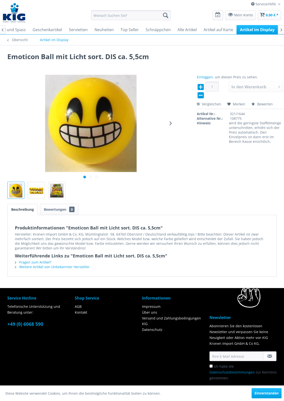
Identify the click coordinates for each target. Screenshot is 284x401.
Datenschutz (152, 329)
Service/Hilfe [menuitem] (264, 4)
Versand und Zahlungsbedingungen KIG (171, 321)
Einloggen (205, 77)
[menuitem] (130, 15)
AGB (78, 306)
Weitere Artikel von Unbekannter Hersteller (52, 266)
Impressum (151, 306)
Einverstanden (267, 393)
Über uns (149, 312)
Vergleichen (209, 104)
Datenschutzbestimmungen (232, 372)
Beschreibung (22, 209)
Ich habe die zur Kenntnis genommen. (243, 372)
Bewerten (262, 104)
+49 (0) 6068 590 (25, 324)
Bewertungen (59, 209)
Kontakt (81, 312)
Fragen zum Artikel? (33, 262)
